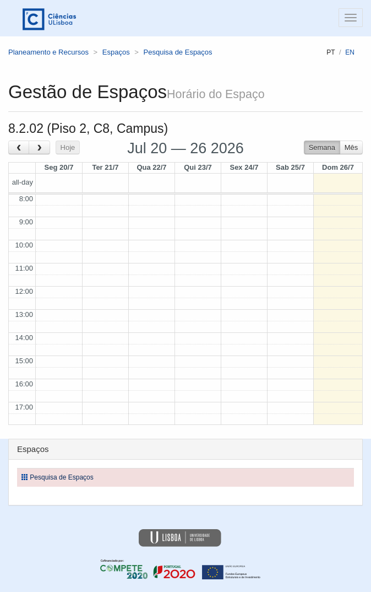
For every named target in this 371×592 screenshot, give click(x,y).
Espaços (116, 52)
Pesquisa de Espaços (178, 52)
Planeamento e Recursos (48, 52)
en (349, 52)
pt (330, 52)
